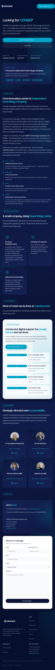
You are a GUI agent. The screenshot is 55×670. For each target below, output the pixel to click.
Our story (28, 45)
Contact (31, 639)
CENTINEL (5, 652)
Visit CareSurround (46, 6)
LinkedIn (14, 454)
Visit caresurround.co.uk (16, 349)
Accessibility (18, 665)
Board (31, 634)
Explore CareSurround (27, 40)
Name (7, 549)
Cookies (11, 665)
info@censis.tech (11, 530)
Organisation (33, 549)
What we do (32, 625)
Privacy (5, 665)
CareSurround (33, 630)
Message (8, 573)
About (8, 565)
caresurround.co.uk (33, 511)
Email (7, 557)
